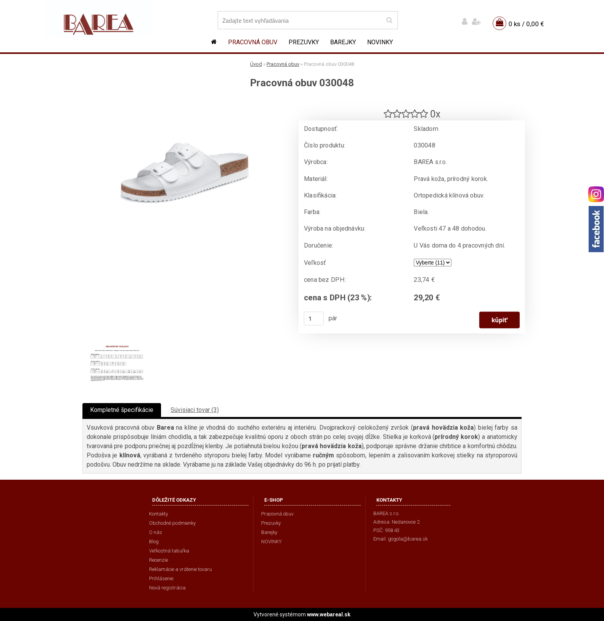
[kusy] (314, 318)
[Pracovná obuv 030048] (184, 102)
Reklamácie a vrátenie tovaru (180, 569)
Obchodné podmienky (172, 523)
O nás (155, 532)
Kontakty (158, 514)
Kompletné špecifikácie (121, 409)
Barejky (343, 42)
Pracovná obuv (252, 42)
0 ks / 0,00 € (526, 24)
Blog (154, 541)
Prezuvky (304, 42)
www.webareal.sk (329, 614)
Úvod (256, 64)
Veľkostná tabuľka (169, 551)
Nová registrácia (167, 588)
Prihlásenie (161, 578)
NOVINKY (380, 42)
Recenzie (158, 560)
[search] (389, 20)
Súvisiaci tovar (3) (195, 409)
